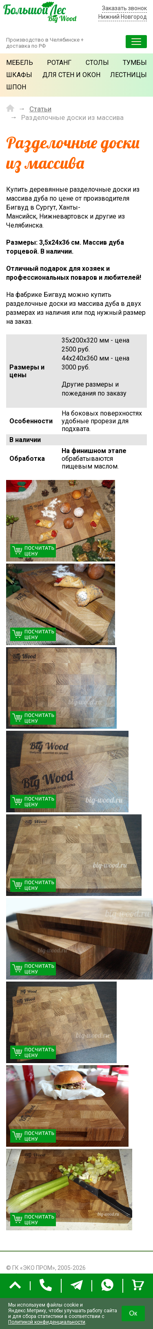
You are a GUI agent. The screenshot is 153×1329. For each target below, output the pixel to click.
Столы (97, 62)
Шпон (16, 87)
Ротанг (59, 62)
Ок (133, 1313)
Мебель (19, 62)
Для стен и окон (71, 75)
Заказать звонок (124, 8)
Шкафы (19, 75)
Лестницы (128, 75)
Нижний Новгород (122, 16)
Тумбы (135, 62)
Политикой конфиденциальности (46, 1322)
